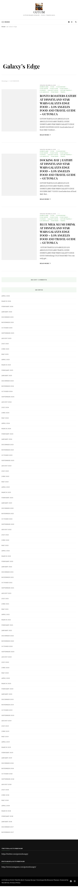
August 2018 (6, 787)
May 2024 (5, 421)
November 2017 (8, 835)
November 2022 (8, 516)
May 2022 (5, 548)
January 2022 (7, 570)
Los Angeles (44, 92)
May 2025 (5, 357)
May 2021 (5, 612)
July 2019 (5, 729)
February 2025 (7, 373)
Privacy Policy (15, 886)
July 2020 (5, 665)
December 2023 (8, 447)
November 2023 (8, 453)
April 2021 (6, 617)
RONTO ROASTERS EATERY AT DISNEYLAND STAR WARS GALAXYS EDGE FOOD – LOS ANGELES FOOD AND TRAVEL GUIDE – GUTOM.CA (57, 106)
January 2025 (7, 378)
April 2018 (6, 808)
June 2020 (5, 670)
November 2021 (8, 580)
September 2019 (8, 718)
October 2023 (7, 458)
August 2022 (6, 532)
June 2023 (5, 479)
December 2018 (8, 766)
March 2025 (6, 368)
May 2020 (5, 676)
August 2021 (6, 596)
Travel (63, 92)
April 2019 (6, 745)
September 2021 (8, 591)
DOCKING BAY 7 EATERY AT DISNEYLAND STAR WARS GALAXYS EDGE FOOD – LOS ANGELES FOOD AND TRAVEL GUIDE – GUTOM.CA (56, 172)
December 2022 (8, 511)
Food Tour (54, 88)
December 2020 (8, 638)
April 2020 (6, 681)
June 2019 (5, 734)
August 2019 (6, 724)
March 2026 (6, 304)
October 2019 (7, 713)
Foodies (43, 90)
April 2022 (6, 554)
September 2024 (8, 400)
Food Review (61, 87)
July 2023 (5, 474)
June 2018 (5, 798)
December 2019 (8, 702)
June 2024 (5, 415)
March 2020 (6, 686)
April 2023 (6, 490)
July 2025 (5, 346)
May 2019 (5, 739)
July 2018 (5, 792)
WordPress (5, 886)
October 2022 (7, 522)
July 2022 (5, 538)
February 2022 (7, 564)
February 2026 (7, 309)
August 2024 (7, 405)
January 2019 (7, 761)
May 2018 (5, 803)
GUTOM (39, 12)
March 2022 (6, 559)
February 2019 (7, 755)
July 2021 (5, 601)
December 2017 (8, 830)
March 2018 (6, 814)
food (52, 87)
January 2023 (7, 506)
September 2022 (8, 527)
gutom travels (66, 90)
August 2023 (6, 469)
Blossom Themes (53, 883)
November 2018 (8, 771)
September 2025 (8, 336)
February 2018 (7, 819)
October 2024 (7, 394)
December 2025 (8, 320)
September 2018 (8, 782)
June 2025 (5, 352)
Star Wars (54, 92)
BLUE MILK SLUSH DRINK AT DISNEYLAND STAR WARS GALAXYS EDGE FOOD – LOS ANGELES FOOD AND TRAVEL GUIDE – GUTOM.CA (58, 236)
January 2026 (7, 315)
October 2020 (7, 649)
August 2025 (6, 341)
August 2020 (7, 660)
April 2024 (6, 426)
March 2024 (6, 431)
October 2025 (7, 331)
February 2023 (7, 500)
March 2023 (6, 495)
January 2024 (7, 442)
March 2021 (6, 623)
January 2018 (7, 824)
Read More (45, 138)
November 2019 (8, 708)
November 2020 (8, 644)
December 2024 (8, 384)
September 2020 (8, 654)
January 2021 (7, 633)
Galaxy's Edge (53, 90)
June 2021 (5, 607)
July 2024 (5, 410)
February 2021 (7, 628)
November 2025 (8, 325)
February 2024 (7, 437)
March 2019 (6, 750)
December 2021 (8, 575)
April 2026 (6, 299)
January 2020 (7, 697)
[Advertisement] (39, 44)
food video (64, 88)
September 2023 (8, 463)
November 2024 (8, 389)
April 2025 (6, 362)
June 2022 (5, 543)
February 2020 (7, 692)
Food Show (44, 88)
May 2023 (5, 484)
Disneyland (44, 87)
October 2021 (7, 585)
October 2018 (7, 777)
